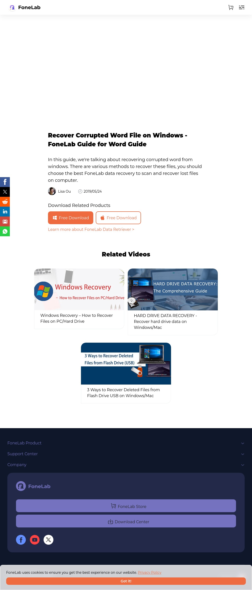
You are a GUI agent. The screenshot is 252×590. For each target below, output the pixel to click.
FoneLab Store (128, 505)
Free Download (70, 217)
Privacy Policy (149, 572)
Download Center (128, 521)
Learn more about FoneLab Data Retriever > (91, 229)
